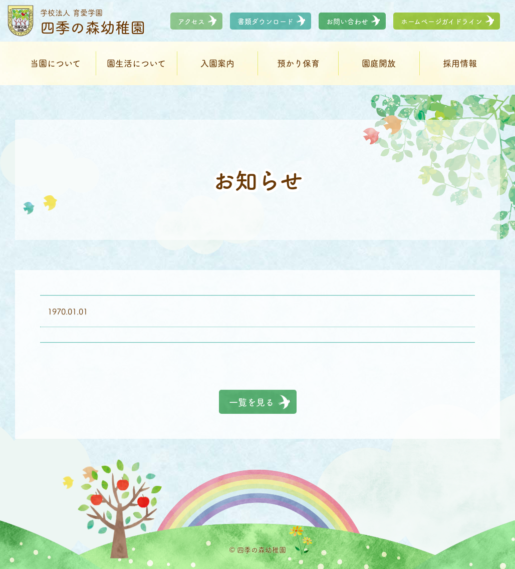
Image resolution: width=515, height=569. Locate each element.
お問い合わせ (347, 26)
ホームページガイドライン (441, 26)
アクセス (191, 26)
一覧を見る (251, 402)
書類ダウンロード (265, 26)
